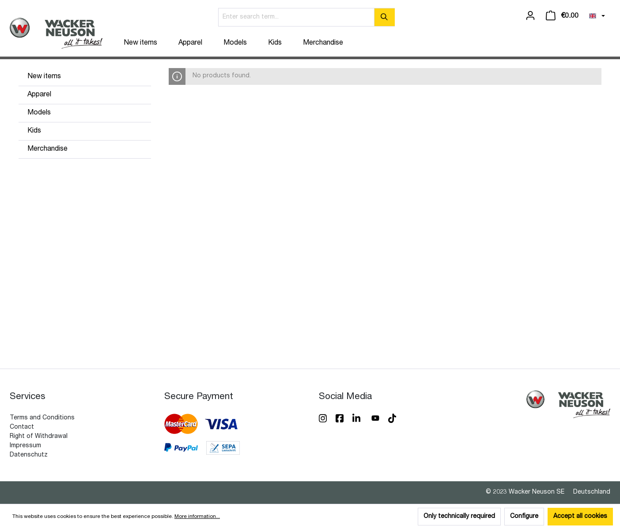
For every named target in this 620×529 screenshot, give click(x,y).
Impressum (25, 446)
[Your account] (530, 16)
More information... (197, 516)
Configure (524, 517)
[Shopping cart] (562, 16)
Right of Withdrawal (39, 437)
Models (39, 113)
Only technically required (459, 517)
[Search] (384, 17)
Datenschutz (29, 455)
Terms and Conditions (42, 418)
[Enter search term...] (296, 17)
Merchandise (47, 149)
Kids (34, 131)
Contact (22, 427)
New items (44, 76)
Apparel (39, 95)
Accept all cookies (580, 517)
